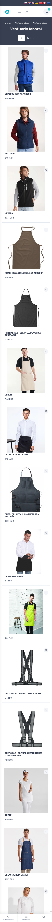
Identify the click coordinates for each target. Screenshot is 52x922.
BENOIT (8, 395)
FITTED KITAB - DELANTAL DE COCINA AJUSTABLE (23, 334)
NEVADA (9, 213)
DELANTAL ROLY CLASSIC (17, 455)
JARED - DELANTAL (14, 576)
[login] (33, 12)
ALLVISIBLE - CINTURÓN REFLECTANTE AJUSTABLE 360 (23, 754)
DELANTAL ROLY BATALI (16, 875)
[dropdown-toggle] (46, 12)
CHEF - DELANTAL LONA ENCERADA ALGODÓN (22, 515)
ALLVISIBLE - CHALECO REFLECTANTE (23, 693)
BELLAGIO (10, 154)
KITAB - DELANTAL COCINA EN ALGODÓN (24, 273)
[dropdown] (3, 3)
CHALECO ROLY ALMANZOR (18, 94)
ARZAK (8, 815)
